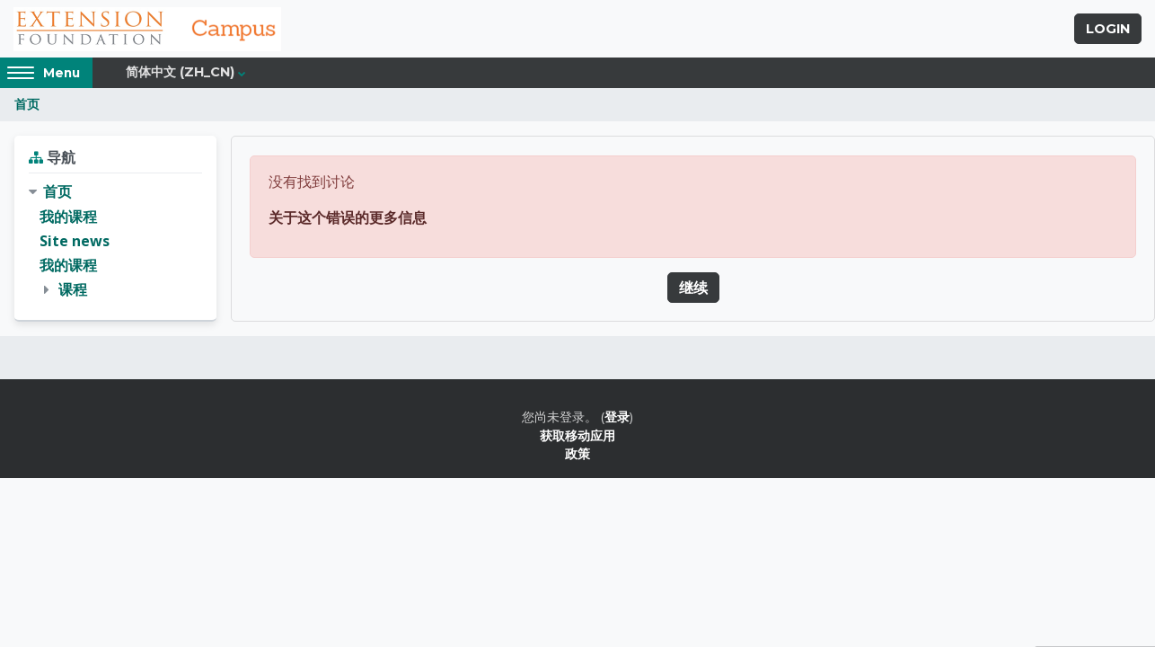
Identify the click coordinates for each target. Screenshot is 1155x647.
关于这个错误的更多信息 (348, 218)
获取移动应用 (577, 436)
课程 (72, 290)
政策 (577, 454)
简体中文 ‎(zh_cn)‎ (180, 74)
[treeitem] (115, 242)
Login (1108, 30)
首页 (27, 105)
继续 (693, 288)
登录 (617, 418)
